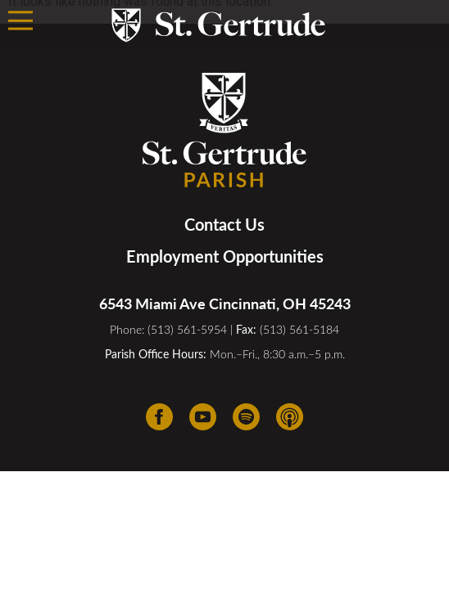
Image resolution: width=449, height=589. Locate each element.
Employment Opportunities (225, 256)
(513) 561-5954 (187, 329)
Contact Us (224, 224)
